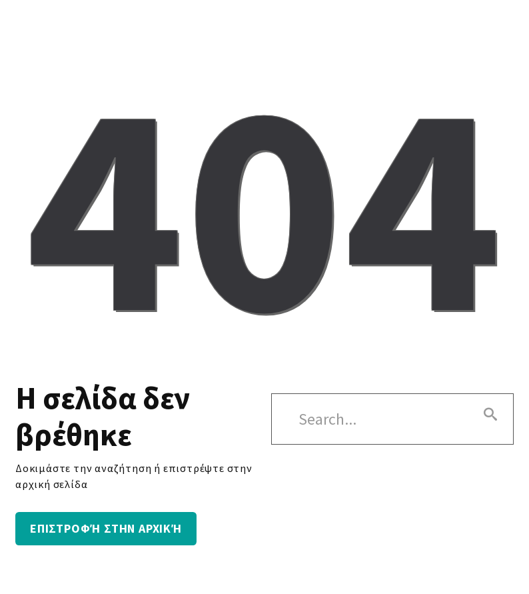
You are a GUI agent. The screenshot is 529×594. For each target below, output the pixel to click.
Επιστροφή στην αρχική (106, 528)
